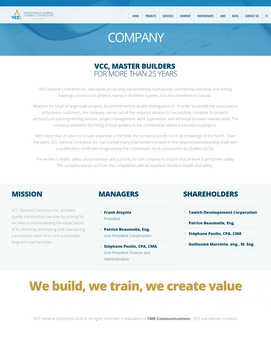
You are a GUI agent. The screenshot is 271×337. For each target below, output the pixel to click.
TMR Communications (168, 318)
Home (135, 16)
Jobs (223, 16)
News (235, 16)
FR (266, 16)
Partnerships (205, 16)
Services (168, 16)
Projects (150, 16)
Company (185, 16)
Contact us (252, 16)
